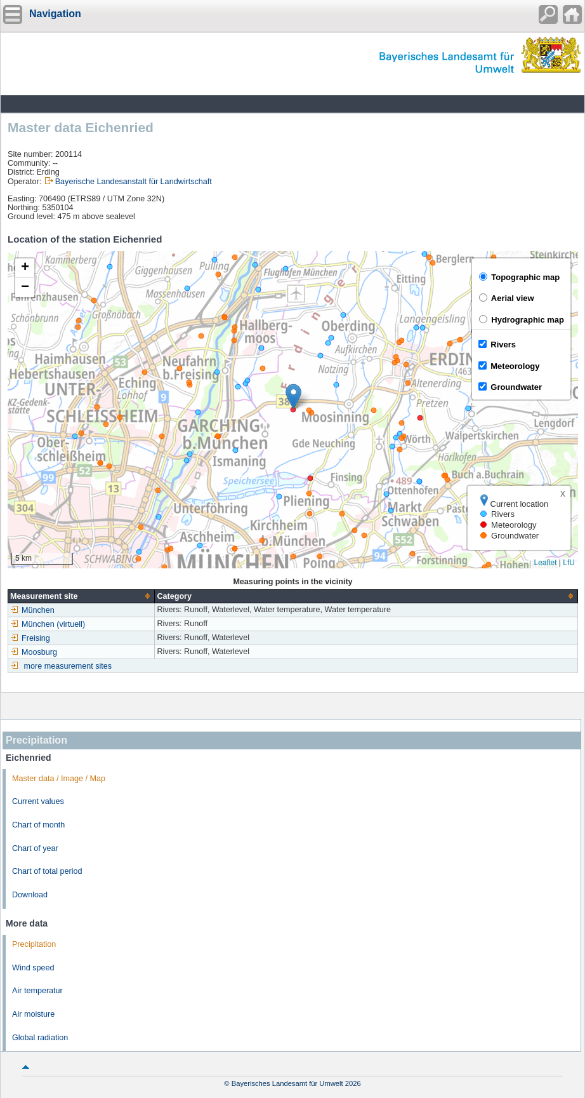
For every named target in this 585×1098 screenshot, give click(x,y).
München (32, 610)
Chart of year (35, 848)
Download (30, 894)
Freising (30, 638)
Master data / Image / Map (58, 778)
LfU (569, 562)
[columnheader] (81, 596)
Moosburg (33, 652)
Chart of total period (47, 871)
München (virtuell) (47, 624)
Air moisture (33, 1014)
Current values (38, 801)
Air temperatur (37, 990)
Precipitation (34, 944)
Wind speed (33, 967)
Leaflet (545, 562)
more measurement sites (68, 666)
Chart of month (38, 824)
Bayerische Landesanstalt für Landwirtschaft (133, 181)
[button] (293, 397)
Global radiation (40, 1037)
